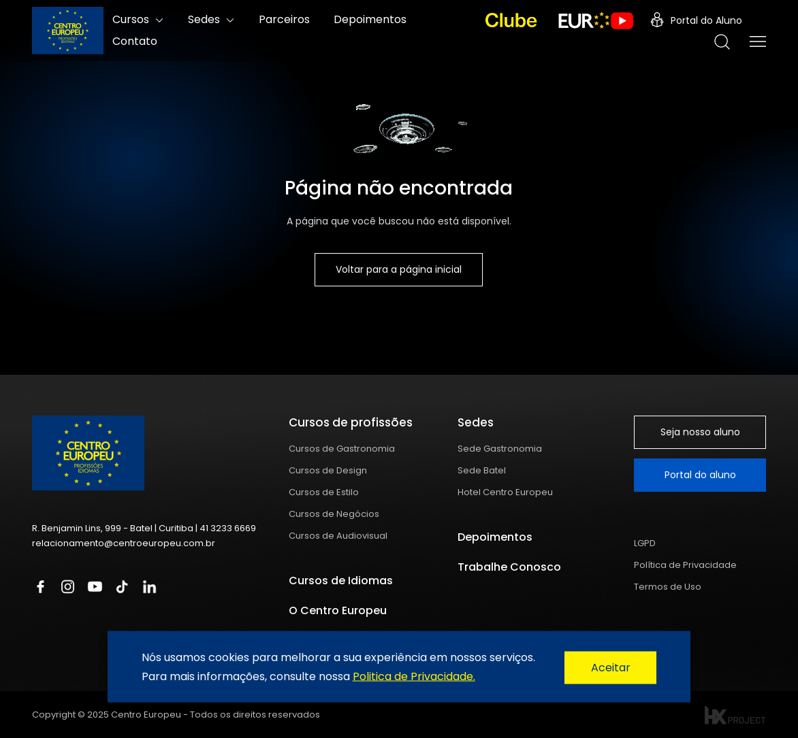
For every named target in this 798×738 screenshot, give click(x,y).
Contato (134, 41)
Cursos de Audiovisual (338, 535)
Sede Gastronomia (500, 448)
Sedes (204, 19)
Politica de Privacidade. (414, 676)
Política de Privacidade (685, 564)
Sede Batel (482, 470)
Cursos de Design (328, 470)
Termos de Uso (667, 586)
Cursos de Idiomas (341, 580)
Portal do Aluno (696, 20)
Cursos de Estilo (324, 492)
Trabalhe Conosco (509, 566)
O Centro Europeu (338, 610)
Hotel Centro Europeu (505, 492)
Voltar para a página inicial (399, 269)
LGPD (645, 543)
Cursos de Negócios (334, 513)
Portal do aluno (700, 475)
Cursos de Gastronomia (342, 448)
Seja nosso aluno (700, 432)
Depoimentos (495, 537)
